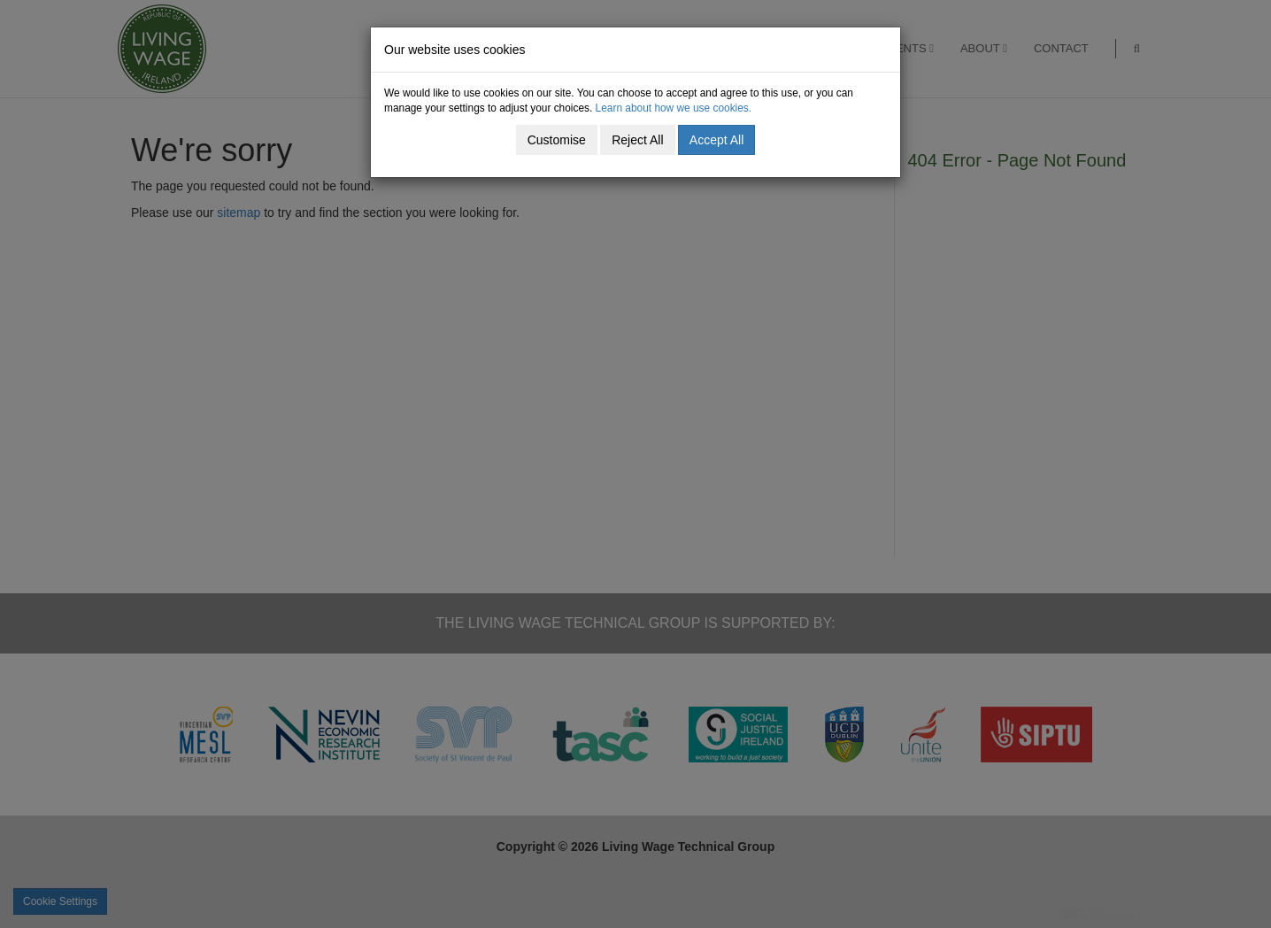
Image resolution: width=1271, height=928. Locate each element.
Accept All (716, 140)
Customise (557, 140)
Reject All (637, 140)
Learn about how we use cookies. (674, 108)
